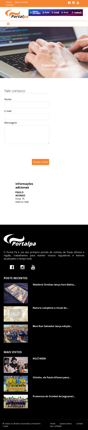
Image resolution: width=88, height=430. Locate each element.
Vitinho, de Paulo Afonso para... (52, 377)
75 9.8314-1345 (22, 200)
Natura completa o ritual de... (50, 307)
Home (9, 2)
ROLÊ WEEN (39, 358)
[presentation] (26, 157)
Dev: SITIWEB (55, 426)
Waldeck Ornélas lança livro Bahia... (54, 284)
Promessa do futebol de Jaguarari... (54, 396)
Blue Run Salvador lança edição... (52, 326)
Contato (10, 5)
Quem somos (21, 2)
